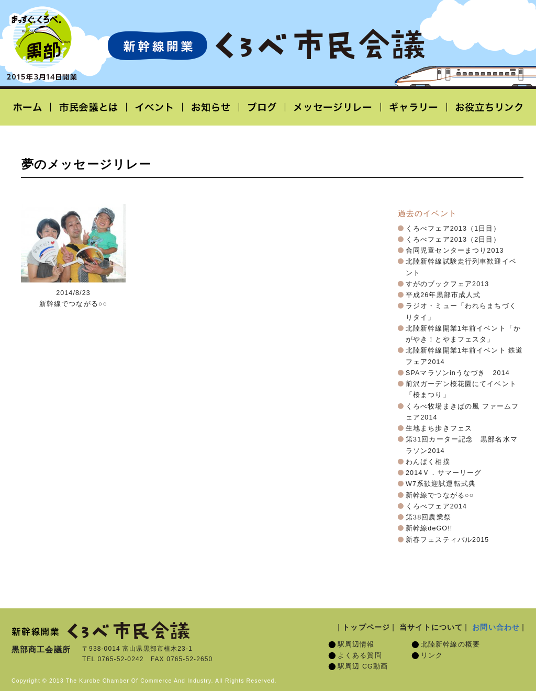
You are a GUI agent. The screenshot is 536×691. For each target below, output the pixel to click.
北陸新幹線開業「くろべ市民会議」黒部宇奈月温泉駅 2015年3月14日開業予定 (266, 45)
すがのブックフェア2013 (447, 284)
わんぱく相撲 (428, 462)
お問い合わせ (496, 627)
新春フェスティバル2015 (447, 539)
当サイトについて (431, 627)
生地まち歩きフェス (439, 428)
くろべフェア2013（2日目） (453, 239)
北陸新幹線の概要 (450, 644)
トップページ (366, 627)
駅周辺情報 (356, 644)
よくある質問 (360, 655)
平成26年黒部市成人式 (443, 295)
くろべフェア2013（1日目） (453, 228)
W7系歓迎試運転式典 (441, 484)
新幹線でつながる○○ (440, 495)
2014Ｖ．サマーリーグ (444, 473)
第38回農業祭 (428, 517)
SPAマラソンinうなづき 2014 (458, 373)
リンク (432, 655)
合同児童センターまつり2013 (455, 250)
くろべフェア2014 (436, 506)
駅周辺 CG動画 (363, 666)
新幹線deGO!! (429, 528)
